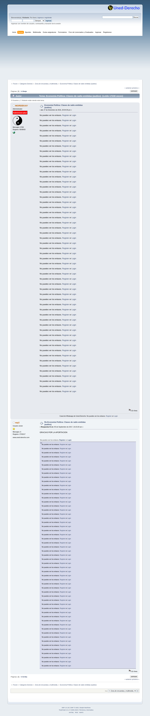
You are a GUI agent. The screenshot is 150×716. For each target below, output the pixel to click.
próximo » (135, 88)
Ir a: (106, 691)
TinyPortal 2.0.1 (64, 710)
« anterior (128, 88)
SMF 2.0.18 (65, 707)
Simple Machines (85, 707)
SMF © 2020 (74, 707)
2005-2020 (74, 710)
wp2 (17, 422)
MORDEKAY (21, 105)
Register (65, 115)
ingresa (40, 17)
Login (74, 115)
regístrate (48, 17)
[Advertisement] (75, 57)
